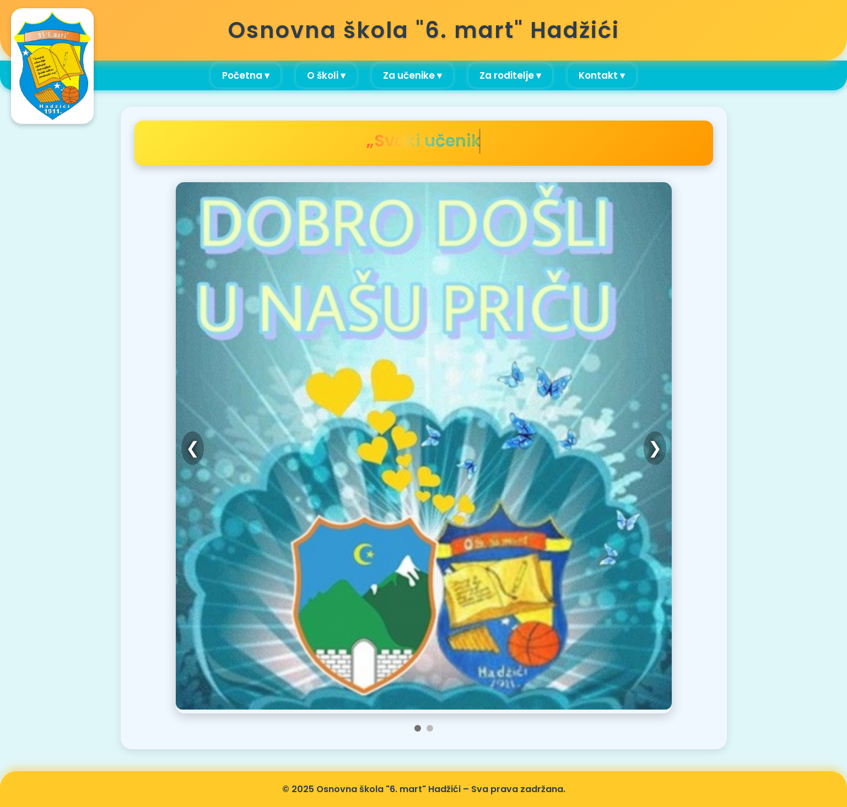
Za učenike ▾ (412, 75)
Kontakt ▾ (602, 75)
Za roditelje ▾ (510, 75)
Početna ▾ (245, 75)
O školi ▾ (326, 75)
